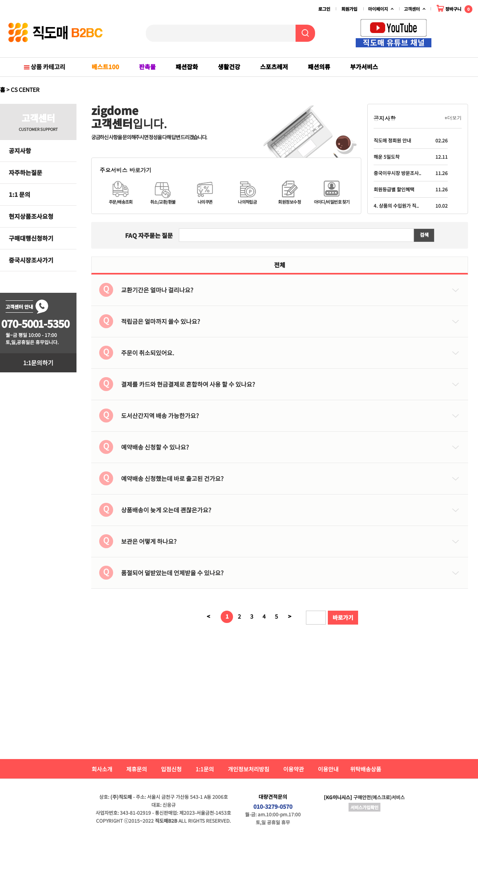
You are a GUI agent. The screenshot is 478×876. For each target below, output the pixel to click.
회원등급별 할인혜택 (394, 189)
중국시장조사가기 (31, 260)
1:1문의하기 (38, 362)
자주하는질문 (25, 172)
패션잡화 (187, 66)
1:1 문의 (19, 194)
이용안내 (328, 769)
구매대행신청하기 (31, 238)
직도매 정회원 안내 (392, 140)
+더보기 (453, 118)
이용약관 (293, 769)
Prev (460, 35)
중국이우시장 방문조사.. (397, 172)
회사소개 (102, 769)
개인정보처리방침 (248, 769)
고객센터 (412, 9)
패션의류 (319, 66)
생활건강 (229, 66)
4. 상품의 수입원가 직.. (396, 205)
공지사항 (20, 150)
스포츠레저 (274, 66)
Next (468, 35)
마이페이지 (378, 9)
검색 (424, 235)
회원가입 (349, 9)
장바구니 (454, 8)
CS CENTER (25, 89)
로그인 (324, 9)
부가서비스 (364, 66)
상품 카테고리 (44, 66)
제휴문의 (136, 769)
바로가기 (343, 617)
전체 (279, 265)
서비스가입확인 (364, 807)
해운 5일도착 (387, 156)
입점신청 (171, 769)
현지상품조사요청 (31, 216)
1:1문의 (205, 769)
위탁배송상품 (365, 769)
